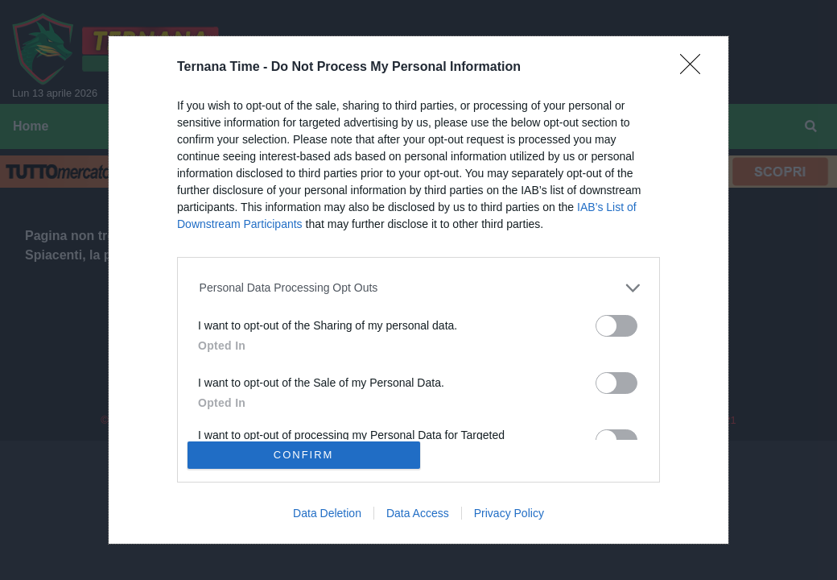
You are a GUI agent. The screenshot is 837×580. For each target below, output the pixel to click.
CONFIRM (304, 455)
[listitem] (419, 288)
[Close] (695, 69)
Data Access (417, 513)
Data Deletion (327, 513)
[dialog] (418, 290)
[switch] (616, 326)
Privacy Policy (509, 513)
